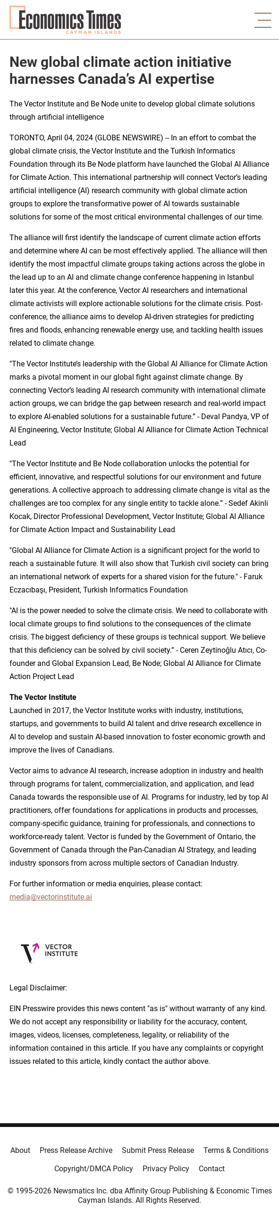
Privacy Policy (166, 1168)
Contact (212, 1168)
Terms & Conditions (236, 1150)
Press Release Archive (76, 1150)
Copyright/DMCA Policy (93, 1168)
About (20, 1150)
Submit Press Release (158, 1150)
